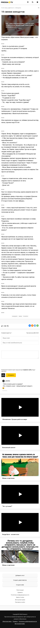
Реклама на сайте (20, 602)
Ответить (4, 390)
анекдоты (14, 316)
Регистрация (20, 590)
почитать (25, 316)
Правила (20, 592)
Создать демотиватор (20, 580)
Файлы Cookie (20, 597)
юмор (20, 316)
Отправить (11, 375)
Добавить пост (20, 575)
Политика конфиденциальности (20, 595)
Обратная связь (7, 621)
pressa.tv (11, 7)
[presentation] (15, 363)
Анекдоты (18, 7)
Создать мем (20, 585)
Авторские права (20, 599)
